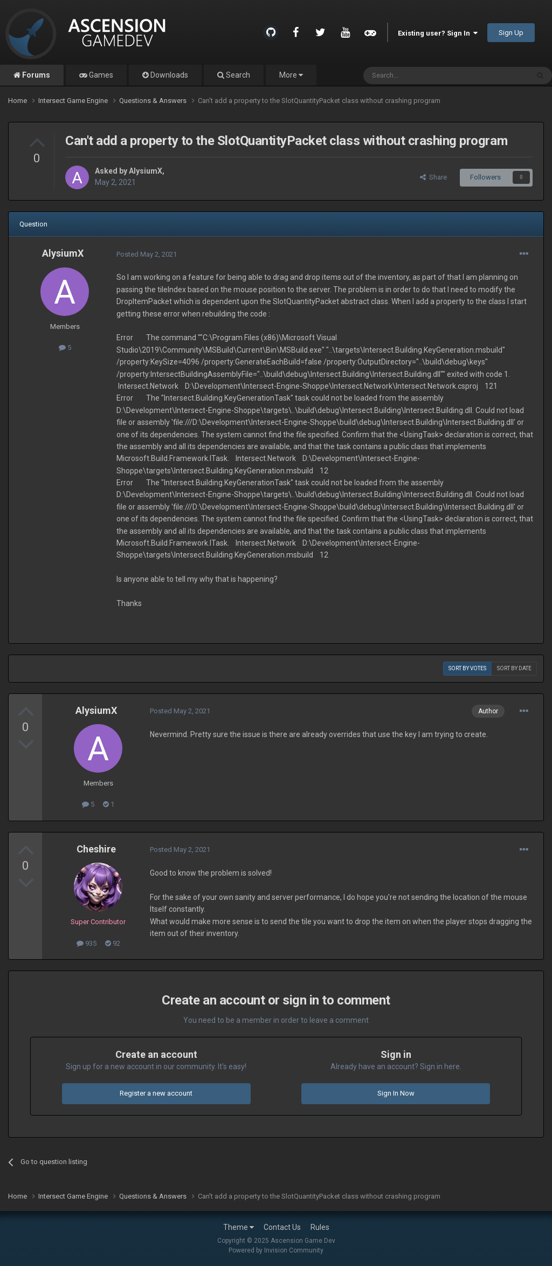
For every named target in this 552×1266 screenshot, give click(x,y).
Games (100, 75)
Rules (319, 1227)
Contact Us (282, 1227)
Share (433, 177)
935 (86, 943)
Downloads (168, 75)
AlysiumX (145, 171)
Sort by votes (467, 668)
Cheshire (96, 849)
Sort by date (514, 668)
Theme (238, 1227)
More (291, 75)
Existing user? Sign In (438, 33)
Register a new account (156, 1093)
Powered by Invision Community (276, 1250)
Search (237, 75)
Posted (146, 254)
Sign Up (511, 33)
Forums (35, 75)
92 (112, 943)
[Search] (420, 75)
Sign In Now (396, 1093)
